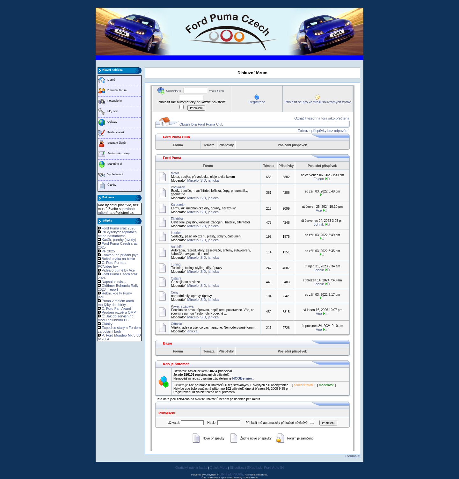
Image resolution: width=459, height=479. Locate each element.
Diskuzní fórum (117, 90)
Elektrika (177, 219)
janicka (213, 180)
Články (111, 184)
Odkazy (112, 121)
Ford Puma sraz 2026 (118, 228)
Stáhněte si (114, 163)
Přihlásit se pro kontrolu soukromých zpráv (318, 102)
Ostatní (176, 278)
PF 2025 (108, 251)
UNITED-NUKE (232, 474)
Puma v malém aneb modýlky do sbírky (116, 303)
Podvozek (178, 187)
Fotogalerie (114, 100)
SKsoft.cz (237, 467)
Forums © (352, 456)
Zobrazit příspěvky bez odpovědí (323, 131)
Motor (175, 173)
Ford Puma (172, 158)
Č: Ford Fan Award (116, 308)
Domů (111, 79)
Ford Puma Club (176, 137)
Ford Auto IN (274, 467)
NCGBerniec (242, 378)
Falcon (319, 179)
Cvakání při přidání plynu (121, 255)
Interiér (176, 233)
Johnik (319, 224)
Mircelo (193, 180)
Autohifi (176, 247)
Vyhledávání (115, 174)
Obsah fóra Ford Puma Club (201, 124)
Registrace (256, 102)
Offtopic (176, 324)
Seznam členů (116, 142)
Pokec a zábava (182, 306)
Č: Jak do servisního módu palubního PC (116, 318)
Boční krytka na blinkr (118, 259)
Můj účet (112, 111)
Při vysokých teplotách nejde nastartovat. (117, 234)
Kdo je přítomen (176, 364)
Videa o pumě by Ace (118, 270)
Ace (319, 210)
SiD (203, 180)
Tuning (175, 264)
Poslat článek (116, 132)
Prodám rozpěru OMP (119, 312)
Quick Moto (219, 467)
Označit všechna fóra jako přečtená (322, 118)
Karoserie (178, 205)
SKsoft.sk (254, 467)
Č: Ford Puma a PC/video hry (112, 264)
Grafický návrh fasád (191, 467)
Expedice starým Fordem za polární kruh (119, 329)
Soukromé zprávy (118, 153)
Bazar (167, 343)
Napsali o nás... (114, 282)
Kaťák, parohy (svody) (119, 240)
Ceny (174, 292)
